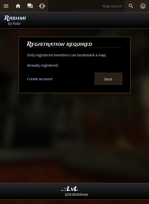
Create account (39, 78)
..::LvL (69, 189)
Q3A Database (76, 194)
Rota (17, 23)
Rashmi (15, 18)
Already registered (42, 65)
